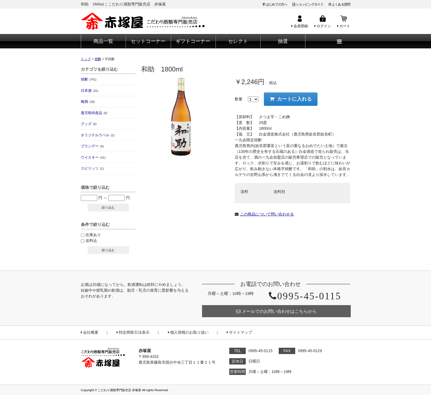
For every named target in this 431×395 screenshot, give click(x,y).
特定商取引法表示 (133, 332)
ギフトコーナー (193, 41)
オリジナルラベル (97, 135)
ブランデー (92, 146)
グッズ (88, 124)
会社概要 (89, 332)
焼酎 (88, 79)
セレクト (238, 41)
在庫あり (93, 235)
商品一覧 (103, 41)
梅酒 (88, 102)
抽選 (283, 41)
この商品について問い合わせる (267, 214)
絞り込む (108, 207)
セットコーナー (148, 41)
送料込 (91, 240)
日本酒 (89, 91)
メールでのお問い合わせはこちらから (276, 311)
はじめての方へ (276, 4)
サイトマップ (239, 332)
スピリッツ (92, 168)
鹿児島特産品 (94, 113)
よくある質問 (339, 4)
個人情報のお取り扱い (188, 332)
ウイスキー (93, 157)
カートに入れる (291, 99)
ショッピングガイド (308, 4)
